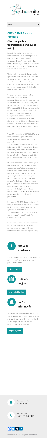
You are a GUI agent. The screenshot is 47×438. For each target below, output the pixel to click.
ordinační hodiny (16, 292)
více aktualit (14, 269)
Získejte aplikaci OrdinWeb (29, 434)
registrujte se (15, 330)
